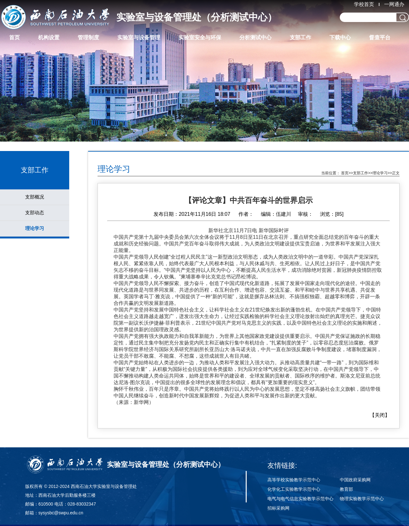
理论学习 (34, 228)
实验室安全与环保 (199, 38)
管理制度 (88, 38)
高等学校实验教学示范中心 (293, 479)
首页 (14, 38)
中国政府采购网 (355, 479)
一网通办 (394, 4)
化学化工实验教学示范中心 (293, 489)
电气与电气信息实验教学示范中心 (300, 498)
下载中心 (340, 38)
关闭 (380, 415)
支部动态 (34, 212)
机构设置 (48, 38)
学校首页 (364, 4)
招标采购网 (278, 508)
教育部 (346, 489)
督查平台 (379, 38)
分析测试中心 (255, 38)
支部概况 (34, 196)
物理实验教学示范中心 (362, 498)
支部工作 (300, 38)
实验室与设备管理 (138, 38)
